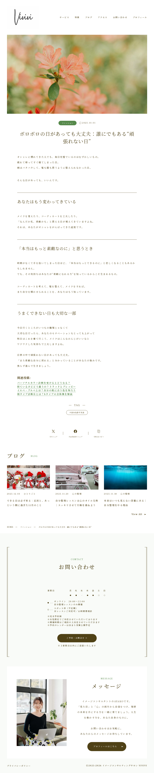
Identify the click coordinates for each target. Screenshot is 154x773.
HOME (10, 527)
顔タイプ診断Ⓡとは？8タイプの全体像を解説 (45, 394)
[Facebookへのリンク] (76, 433)
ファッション (26, 527)
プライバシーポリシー (19, 765)
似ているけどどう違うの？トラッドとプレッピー (46, 386)
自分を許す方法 (77, 412)
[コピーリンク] (99, 433)
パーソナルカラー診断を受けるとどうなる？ (44, 382)
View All (139, 514)
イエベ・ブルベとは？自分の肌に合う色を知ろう (46, 390)
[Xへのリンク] (53, 433)
